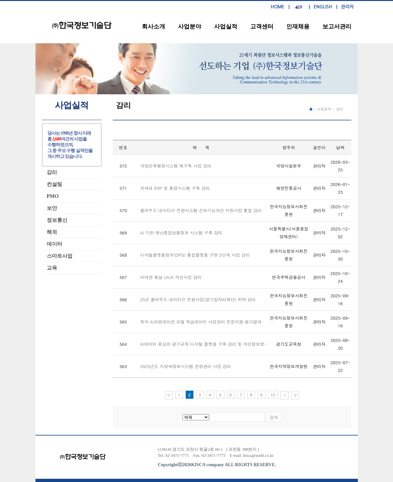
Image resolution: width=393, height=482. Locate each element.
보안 (52, 208)
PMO (53, 196)
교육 (52, 268)
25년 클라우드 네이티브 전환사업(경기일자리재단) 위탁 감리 (198, 299)
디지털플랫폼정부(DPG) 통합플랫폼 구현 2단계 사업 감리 (195, 255)
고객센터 (261, 26)
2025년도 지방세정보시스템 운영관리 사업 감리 (185, 366)
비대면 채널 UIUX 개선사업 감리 (170, 277)
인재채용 (297, 26)
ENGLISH (323, 7)
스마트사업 (60, 256)
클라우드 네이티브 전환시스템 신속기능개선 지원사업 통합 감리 (201, 210)
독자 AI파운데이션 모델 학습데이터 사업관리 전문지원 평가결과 (200, 322)
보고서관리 (336, 26)
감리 (339, 109)
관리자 (347, 7)
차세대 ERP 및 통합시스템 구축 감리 (175, 188)
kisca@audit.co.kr (258, 455)
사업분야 (189, 26)
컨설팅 (54, 184)
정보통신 (57, 220)
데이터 (54, 244)
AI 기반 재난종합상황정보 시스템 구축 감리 (181, 233)
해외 (52, 232)
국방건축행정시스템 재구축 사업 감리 (175, 166)
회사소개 (153, 26)
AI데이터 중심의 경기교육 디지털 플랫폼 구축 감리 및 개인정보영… (204, 344)
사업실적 (225, 26)
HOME (277, 7)
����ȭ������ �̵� (310, 109)
